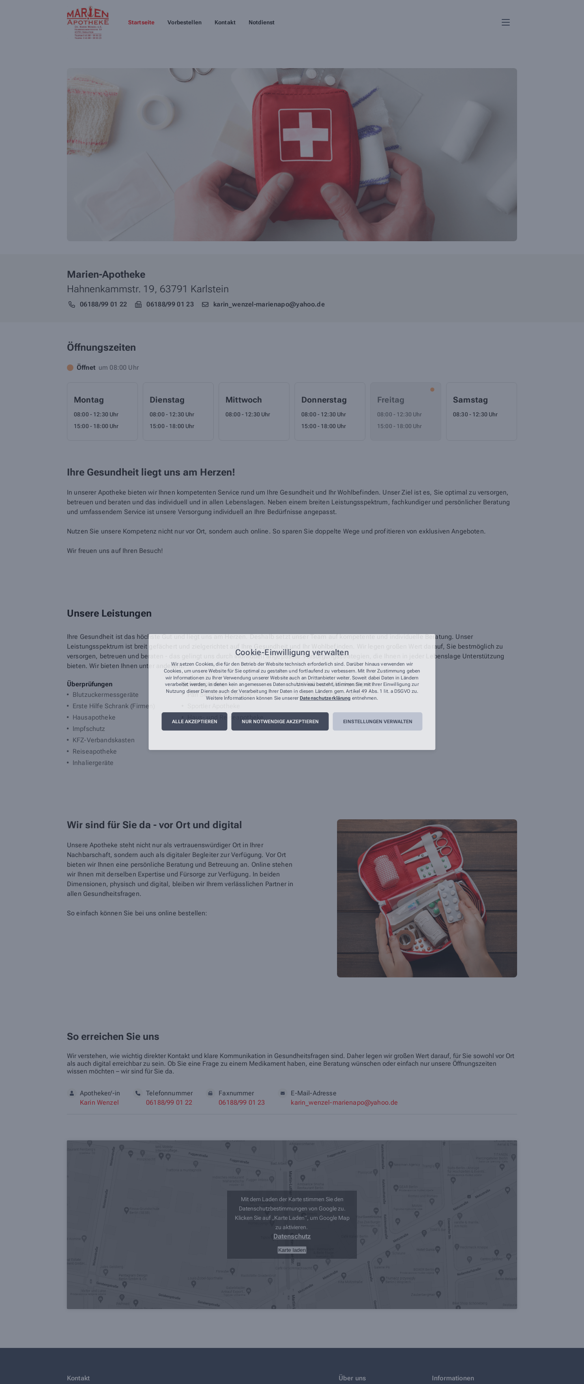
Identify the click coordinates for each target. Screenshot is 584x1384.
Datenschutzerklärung (325, 698)
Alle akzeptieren (194, 721)
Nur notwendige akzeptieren (280, 721)
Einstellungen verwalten (377, 721)
